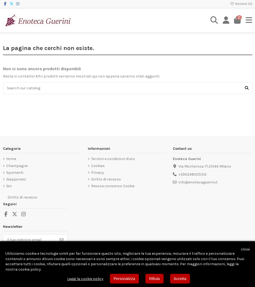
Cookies (98, 166)
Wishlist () (241, 4)
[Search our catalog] (246, 88)
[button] (245, 249)
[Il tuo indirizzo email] (29, 240)
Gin (9, 186)
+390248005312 (192, 174)
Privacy (97, 172)
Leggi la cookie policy (85, 279)
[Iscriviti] (61, 240)
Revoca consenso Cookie (112, 186)
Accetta (180, 279)
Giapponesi (16, 179)
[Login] (226, 20)
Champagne (17, 166)
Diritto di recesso (106, 179)
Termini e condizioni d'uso (113, 159)
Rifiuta (154, 279)
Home (11, 159)
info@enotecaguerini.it (198, 182)
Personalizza (124, 279)
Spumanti (14, 172)
